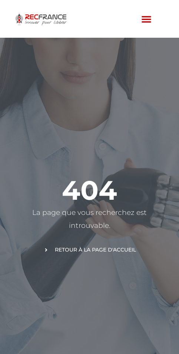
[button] (146, 19)
